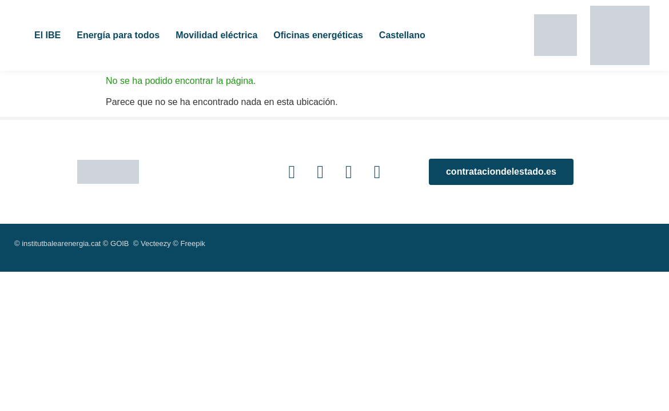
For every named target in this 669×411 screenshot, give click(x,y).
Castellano (402, 35)
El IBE (47, 35)
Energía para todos (118, 35)
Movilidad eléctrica (216, 35)
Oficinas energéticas (318, 35)
